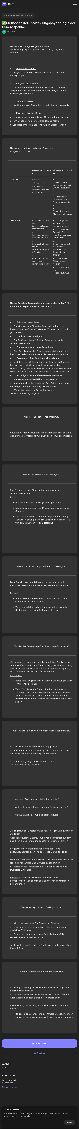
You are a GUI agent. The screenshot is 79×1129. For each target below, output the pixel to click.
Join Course (39, 1043)
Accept (69, 1123)
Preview (39, 1053)
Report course (9, 1087)
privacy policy (24, 1116)
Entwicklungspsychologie (17, 15)
